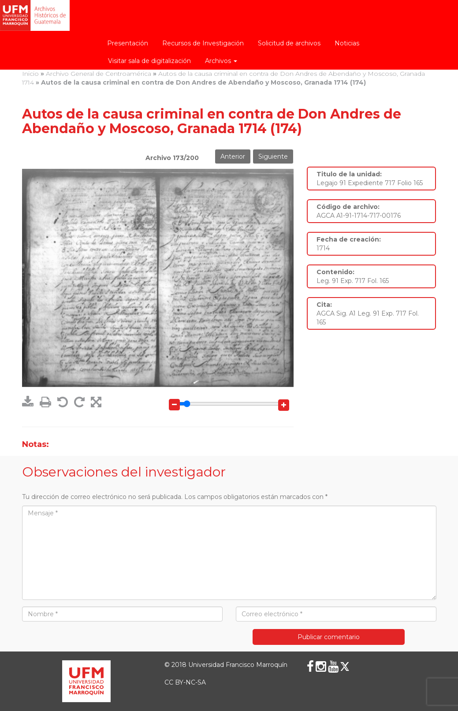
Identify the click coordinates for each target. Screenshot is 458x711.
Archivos (221, 61)
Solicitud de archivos (289, 43)
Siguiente (273, 156)
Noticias (347, 43)
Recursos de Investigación (203, 43)
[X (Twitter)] (344, 666)
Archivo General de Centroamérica (98, 74)
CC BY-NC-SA (185, 682)
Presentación (127, 43)
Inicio (30, 74)
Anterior (232, 156)
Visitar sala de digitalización (149, 61)
